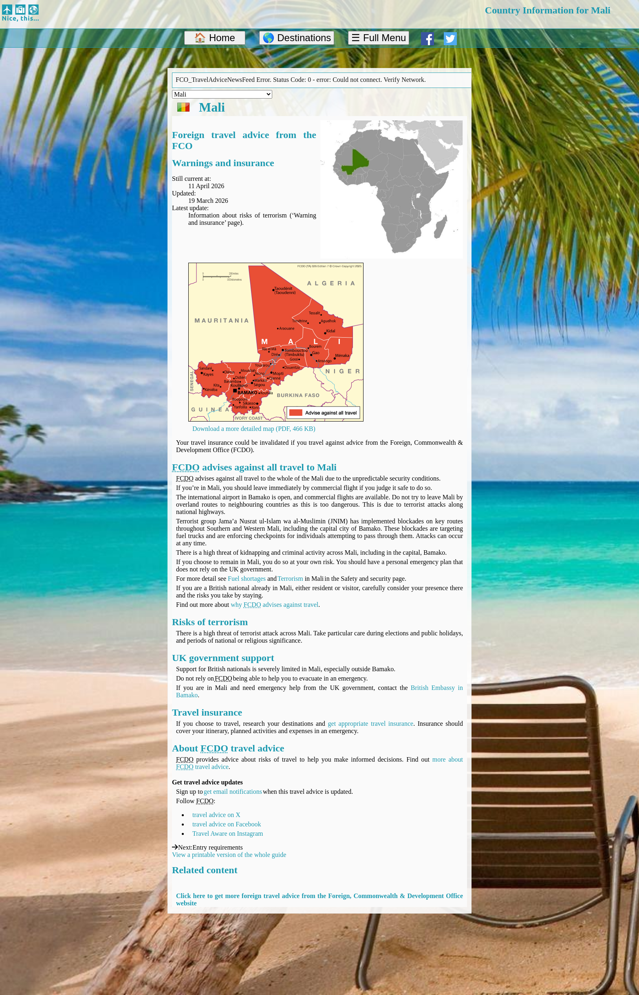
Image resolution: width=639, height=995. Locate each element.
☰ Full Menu (378, 37)
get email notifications (233, 791)
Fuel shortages (247, 578)
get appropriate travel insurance (371, 723)
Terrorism (290, 578)
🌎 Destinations (296, 37)
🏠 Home (214, 37)
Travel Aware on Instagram (227, 833)
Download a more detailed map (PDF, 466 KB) (253, 428)
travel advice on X (216, 814)
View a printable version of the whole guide (229, 854)
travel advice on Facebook (226, 824)
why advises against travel (274, 604)
